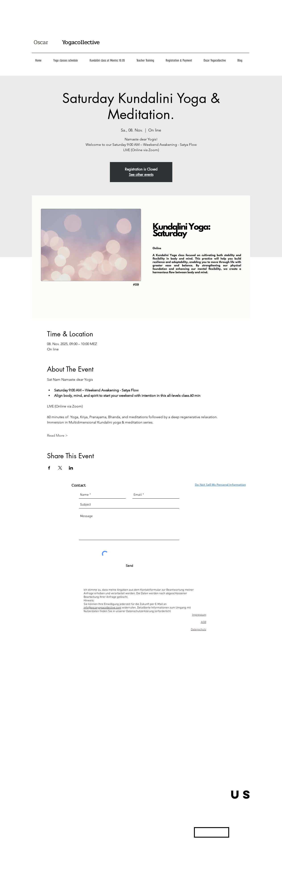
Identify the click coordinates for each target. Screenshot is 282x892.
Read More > (57, 435)
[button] (211, 832)
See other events (141, 174)
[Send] (129, 566)
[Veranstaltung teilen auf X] (60, 468)
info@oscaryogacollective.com (102, 608)
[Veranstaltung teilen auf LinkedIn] (71, 468)
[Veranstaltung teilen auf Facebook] (49, 468)
